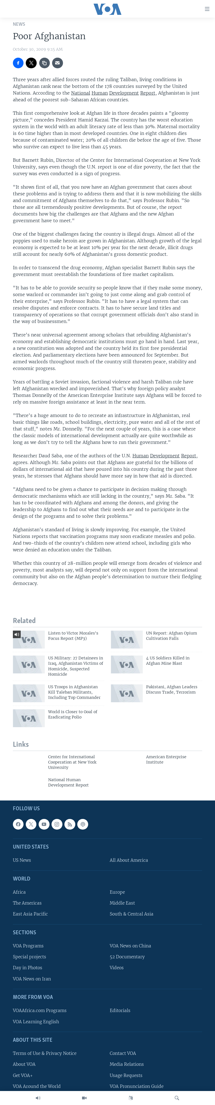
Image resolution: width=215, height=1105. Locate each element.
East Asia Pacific (30, 914)
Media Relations (127, 1064)
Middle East (122, 903)
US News (22, 860)
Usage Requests (126, 1075)
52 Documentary (127, 956)
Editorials (120, 1010)
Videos (117, 967)
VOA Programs (28, 946)
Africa (19, 892)
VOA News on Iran (32, 978)
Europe (117, 892)
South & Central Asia (131, 914)
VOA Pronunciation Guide (136, 1086)
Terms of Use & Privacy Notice (44, 1053)
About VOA (24, 1064)
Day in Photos (27, 967)
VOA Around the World (37, 1086)
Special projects (29, 956)
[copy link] (44, 63)
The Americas (27, 903)
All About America (129, 860)
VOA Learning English (36, 1021)
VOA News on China (130, 946)
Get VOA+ (23, 1075)
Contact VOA (123, 1053)
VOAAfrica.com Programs (40, 1010)
